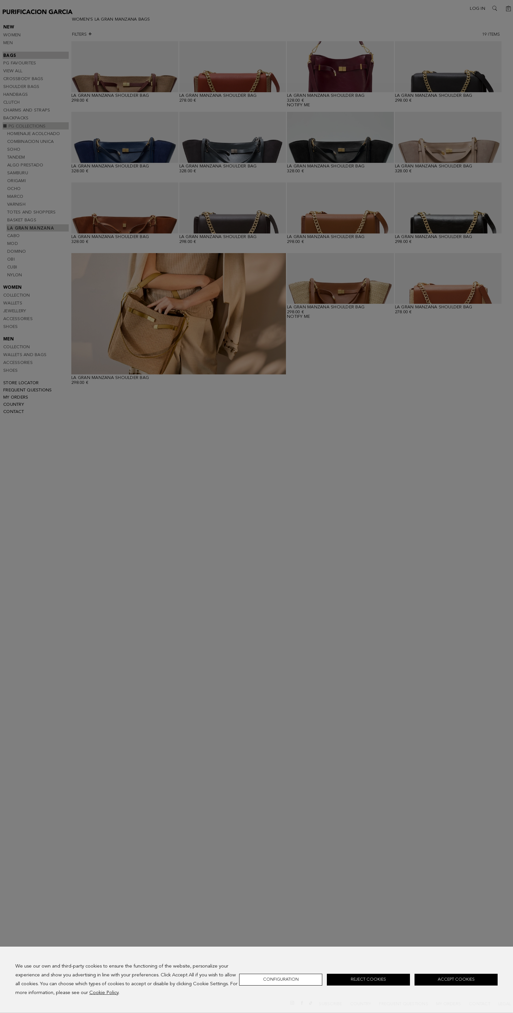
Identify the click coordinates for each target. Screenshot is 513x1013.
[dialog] (256, 980)
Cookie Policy (103, 992)
